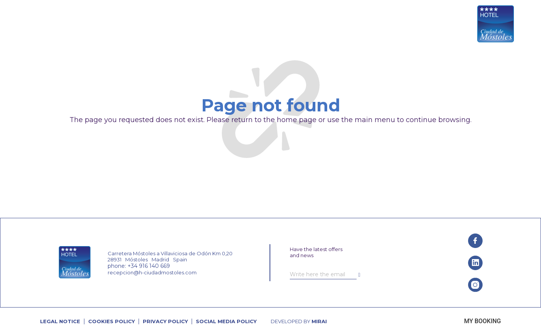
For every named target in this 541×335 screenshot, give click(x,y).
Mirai (319, 321)
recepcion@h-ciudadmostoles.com (152, 272)
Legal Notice (60, 321)
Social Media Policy (226, 321)
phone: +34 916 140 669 (139, 266)
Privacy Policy (165, 321)
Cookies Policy (111, 321)
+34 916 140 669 (442, 24)
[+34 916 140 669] (418, 24)
